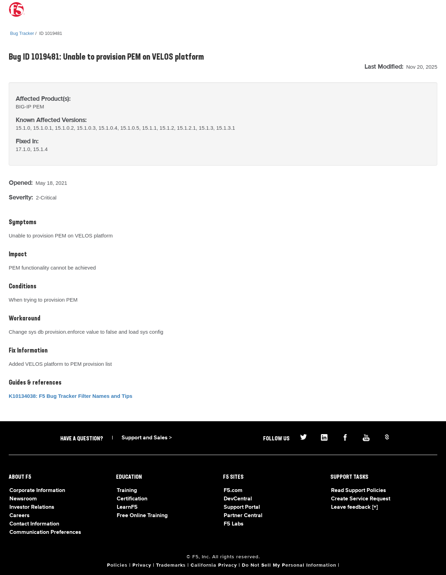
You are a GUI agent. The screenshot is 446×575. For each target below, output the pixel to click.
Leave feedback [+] (354, 507)
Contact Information (34, 524)
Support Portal (242, 507)
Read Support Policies (358, 490)
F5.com (233, 490)
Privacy (141, 565)
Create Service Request (360, 499)
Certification (132, 499)
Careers (19, 516)
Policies (117, 565)
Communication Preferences (45, 532)
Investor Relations (31, 507)
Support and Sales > (147, 438)
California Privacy (214, 565)
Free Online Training (142, 516)
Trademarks (171, 565)
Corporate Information (37, 490)
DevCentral (238, 499)
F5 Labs (234, 524)
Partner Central (243, 516)
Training (127, 490)
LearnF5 (127, 507)
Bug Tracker (22, 33)
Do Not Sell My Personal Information (289, 565)
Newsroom (23, 499)
